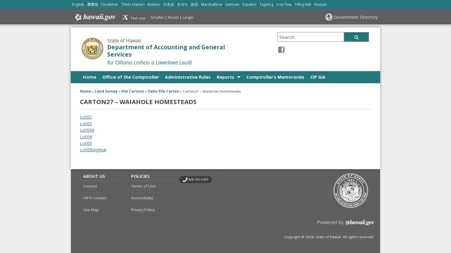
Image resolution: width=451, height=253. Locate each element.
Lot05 (86, 143)
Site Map (91, 209)
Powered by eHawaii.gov (346, 225)
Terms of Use (143, 186)
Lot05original (93, 150)
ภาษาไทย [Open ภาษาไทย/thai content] (283, 4)
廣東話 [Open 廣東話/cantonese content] (92, 4)
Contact (90, 186)
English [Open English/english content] (78, 4)
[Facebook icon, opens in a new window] (281, 49)
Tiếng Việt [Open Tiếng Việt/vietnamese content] (303, 4)
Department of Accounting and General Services (166, 51)
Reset (173, 17)
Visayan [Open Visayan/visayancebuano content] (320, 4)
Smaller (157, 17)
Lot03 (86, 123)
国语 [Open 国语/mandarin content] (194, 4)
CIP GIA (317, 77)
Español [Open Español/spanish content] (249, 4)
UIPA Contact (94, 198)
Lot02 (86, 117)
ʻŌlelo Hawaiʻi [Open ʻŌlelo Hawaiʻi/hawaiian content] (133, 4)
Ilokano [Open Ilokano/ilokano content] (153, 4)
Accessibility (142, 198)
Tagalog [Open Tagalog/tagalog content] (266, 4)
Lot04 (86, 137)
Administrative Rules (188, 77)
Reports (225, 77)
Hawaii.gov (95, 17)
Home (89, 77)
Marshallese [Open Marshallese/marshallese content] (211, 4)
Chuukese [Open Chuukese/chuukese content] (109, 4)
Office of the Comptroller (130, 77)
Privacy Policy (143, 209)
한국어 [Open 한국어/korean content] (182, 4)
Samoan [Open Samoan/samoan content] (232, 4)
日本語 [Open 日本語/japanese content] (168, 4)
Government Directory (356, 17)
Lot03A (87, 130)
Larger (188, 17)
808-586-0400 (199, 179)
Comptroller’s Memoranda (275, 77)
